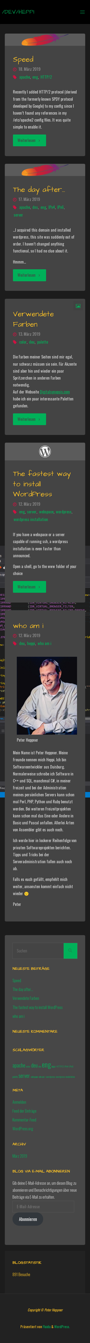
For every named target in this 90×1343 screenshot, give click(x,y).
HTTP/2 (46, 77)
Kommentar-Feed (24, 1120)
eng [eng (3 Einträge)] (46, 1064)
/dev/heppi (18, 12)
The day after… (39, 190)
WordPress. (62, 1326)
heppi (31, 643)
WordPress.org (22, 1129)
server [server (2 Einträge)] (24, 1075)
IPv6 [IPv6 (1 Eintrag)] (71, 1066)
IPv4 (51, 207)
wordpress (64, 512)
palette (42, 342)
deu (32, 342)
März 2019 (19, 1156)
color (23, 342)
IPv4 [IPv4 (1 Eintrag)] (66, 1066)
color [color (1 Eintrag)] (28, 1066)
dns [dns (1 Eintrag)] (39, 1066)
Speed (23, 59)
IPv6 (60, 207)
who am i (28, 626)
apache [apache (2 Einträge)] (18, 1065)
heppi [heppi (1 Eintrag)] (54, 1066)
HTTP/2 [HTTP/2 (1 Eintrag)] (60, 1066)
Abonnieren (28, 1219)
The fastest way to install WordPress (37, 1007)
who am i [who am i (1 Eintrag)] (42, 1077)
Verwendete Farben (33, 319)
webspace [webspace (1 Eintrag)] (34, 1077)
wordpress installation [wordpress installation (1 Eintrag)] (65, 1077)
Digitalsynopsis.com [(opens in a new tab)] (55, 392)
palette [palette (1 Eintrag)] (15, 1077)
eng (35, 77)
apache (24, 77)
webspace (46, 512)
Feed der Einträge (24, 1111)
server (18, 215)
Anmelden (19, 1102)
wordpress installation (31, 519)
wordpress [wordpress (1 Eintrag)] (50, 1077)
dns (35, 207)
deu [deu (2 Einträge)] (34, 1065)
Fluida (46, 1326)
